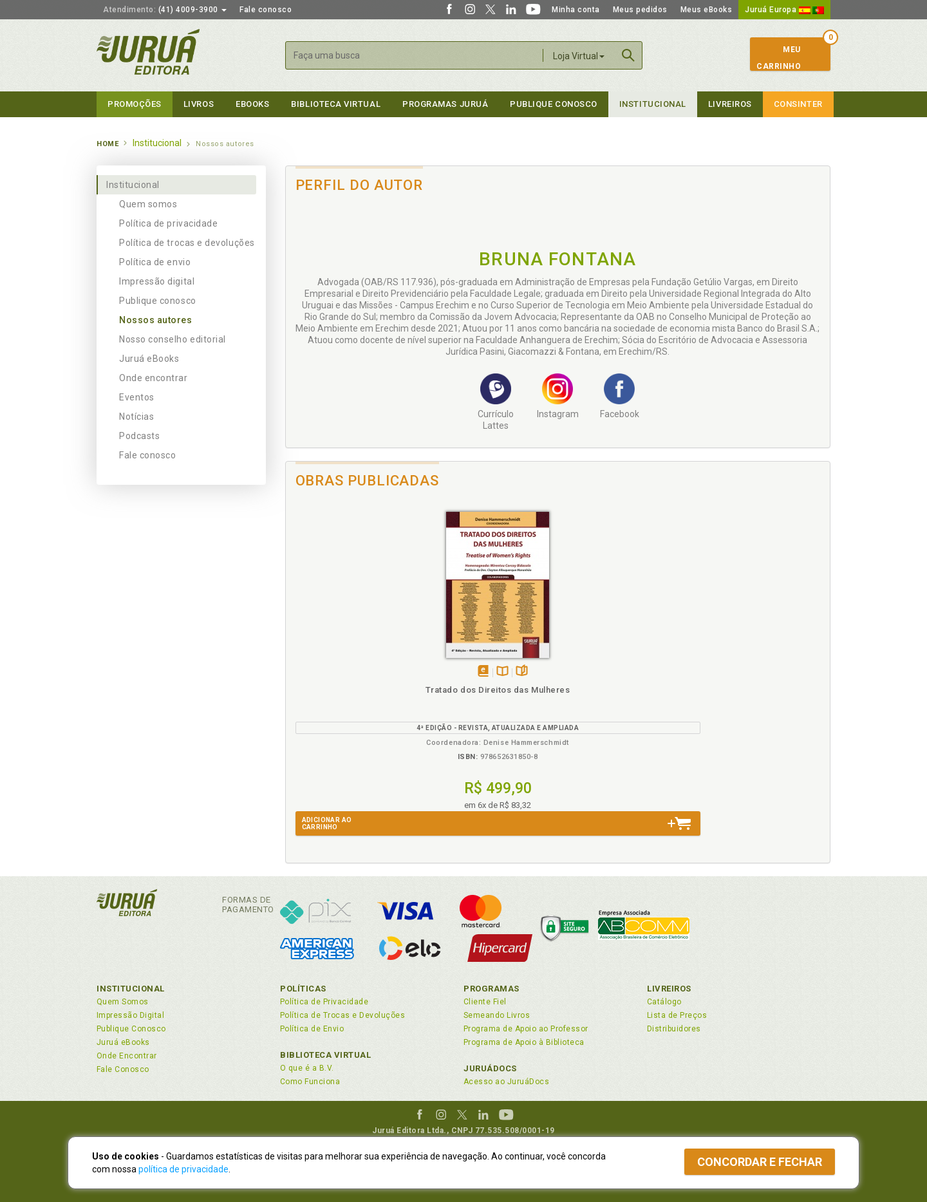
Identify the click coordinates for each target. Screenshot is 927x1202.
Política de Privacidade (324, 1001)
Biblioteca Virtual (325, 1055)
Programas (492, 988)
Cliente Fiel (485, 1001)
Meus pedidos (640, 9)
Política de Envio (312, 1028)
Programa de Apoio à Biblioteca (524, 1042)
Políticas (303, 988)
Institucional (652, 104)
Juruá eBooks (149, 358)
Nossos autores (155, 320)
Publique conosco (157, 301)
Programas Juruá (445, 104)
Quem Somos (123, 1001)
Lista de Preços (677, 1015)
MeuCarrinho (778, 58)
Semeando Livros (497, 1015)
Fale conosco (265, 9)
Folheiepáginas (377, 672)
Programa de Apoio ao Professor (526, 1028)
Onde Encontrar (127, 1055)
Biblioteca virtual (335, 104)
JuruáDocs (490, 1068)
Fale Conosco (123, 1069)
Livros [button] (198, 104)
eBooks (252, 104)
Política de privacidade (168, 223)
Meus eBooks (706, 9)
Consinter (798, 104)
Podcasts (139, 436)
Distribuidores (674, 1028)
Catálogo (664, 1001)
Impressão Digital (130, 1015)
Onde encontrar (153, 378)
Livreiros (730, 104)
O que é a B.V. (307, 1068)
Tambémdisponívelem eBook (339, 672)
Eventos (136, 397)
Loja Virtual (578, 56)
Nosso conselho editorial (172, 339)
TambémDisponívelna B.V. (358, 672)
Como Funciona (310, 1081)
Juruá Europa (784, 9)
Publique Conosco (553, 104)
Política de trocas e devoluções (187, 243)
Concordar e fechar (759, 1162)
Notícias (136, 416)
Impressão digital (156, 281)
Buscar (628, 55)
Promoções (135, 104)
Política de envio (155, 262)
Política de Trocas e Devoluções (342, 1015)
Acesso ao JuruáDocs (506, 1081)
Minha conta (576, 9)
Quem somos (148, 204)
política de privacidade (183, 1169)
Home (107, 144)
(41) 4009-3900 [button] (165, 9)
